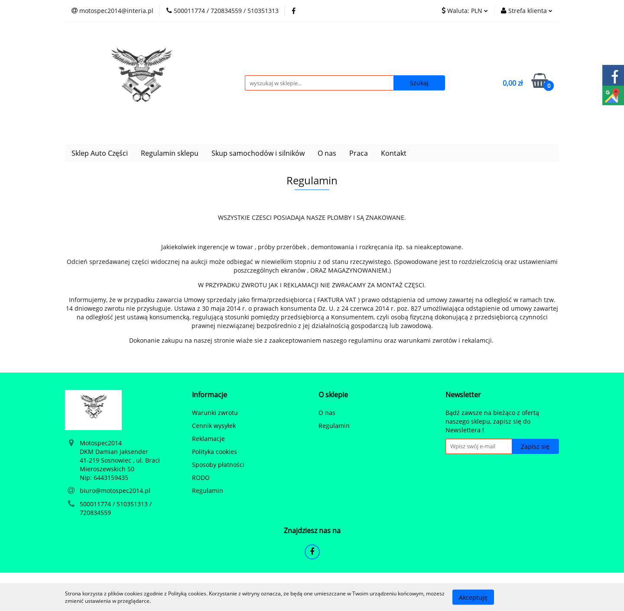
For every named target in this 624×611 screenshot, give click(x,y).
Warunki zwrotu (215, 412)
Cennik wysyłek (214, 425)
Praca (358, 153)
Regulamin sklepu (169, 153)
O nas (327, 153)
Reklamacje (208, 438)
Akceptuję (473, 597)
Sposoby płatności (218, 464)
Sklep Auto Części (100, 153)
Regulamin (207, 490)
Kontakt (393, 153)
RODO (201, 477)
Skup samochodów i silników (258, 153)
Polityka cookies (214, 451)
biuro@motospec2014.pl (115, 490)
